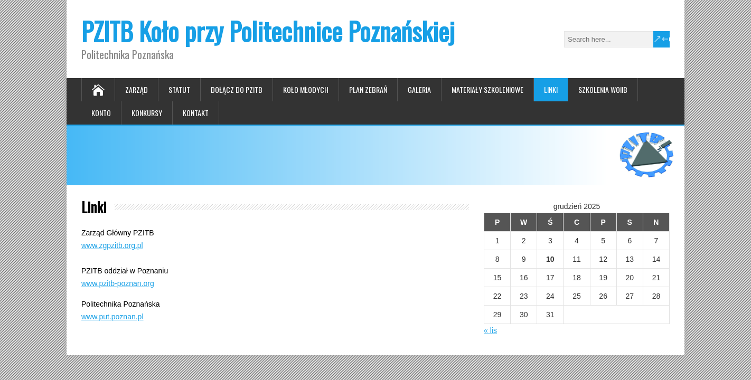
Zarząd (136, 89)
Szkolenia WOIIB (602, 89)
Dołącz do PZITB (236, 89)
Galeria (419, 89)
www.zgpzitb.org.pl (112, 245)
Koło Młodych (305, 89)
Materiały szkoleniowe (487, 89)
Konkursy (147, 112)
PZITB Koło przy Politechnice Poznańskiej (268, 31)
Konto (101, 112)
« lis (490, 330)
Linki (551, 89)
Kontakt (196, 112)
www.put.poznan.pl (112, 316)
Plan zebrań (368, 89)
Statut (179, 89)
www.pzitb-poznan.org (117, 283)
